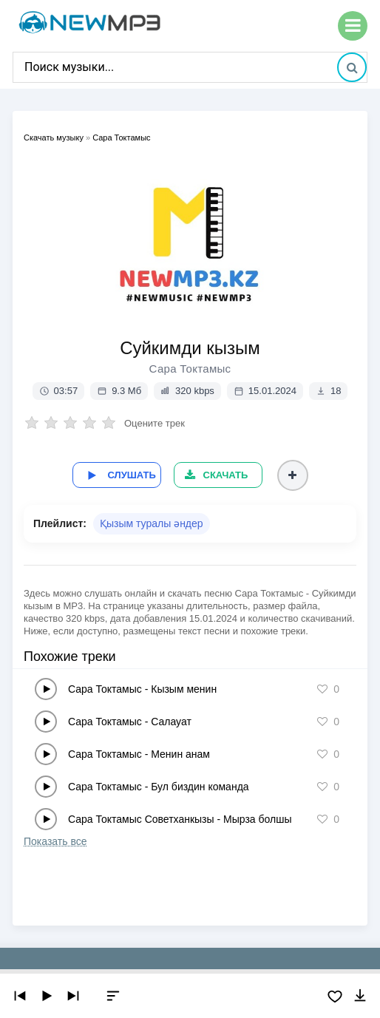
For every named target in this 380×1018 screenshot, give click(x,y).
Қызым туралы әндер (151, 522)
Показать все (55, 840)
